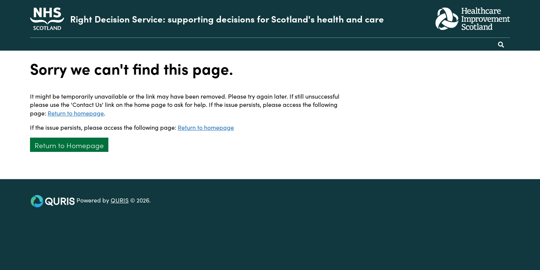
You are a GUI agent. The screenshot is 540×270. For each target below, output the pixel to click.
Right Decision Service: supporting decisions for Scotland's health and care (227, 18)
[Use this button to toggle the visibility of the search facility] (501, 44)
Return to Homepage (69, 145)
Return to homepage (76, 113)
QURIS (120, 200)
